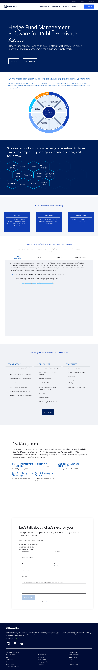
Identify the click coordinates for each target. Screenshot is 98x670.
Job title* (24, 576)
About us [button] (73, 6)
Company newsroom (11, 662)
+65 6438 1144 (23, 550)
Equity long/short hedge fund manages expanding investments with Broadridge (41, 274)
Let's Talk (14, 61)
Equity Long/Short (18, 257)
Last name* (57, 552)
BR (6, 639)
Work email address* (27, 558)
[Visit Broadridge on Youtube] (22, 644)
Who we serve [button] (43, 6)
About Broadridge (11, 655)
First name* (25, 552)
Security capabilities (42, 662)
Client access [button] (75, 1)
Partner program (41, 659)
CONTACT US (48, 412)
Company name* (26, 570)
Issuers (71, 659)
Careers (8, 657)
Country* (56, 564)
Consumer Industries (74, 664)
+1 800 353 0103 (24, 544)
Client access (9, 659)
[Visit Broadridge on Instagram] (15, 644)
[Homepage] (10, 6)
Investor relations (10, 664)
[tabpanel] (49, 459)
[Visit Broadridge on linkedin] (8, 644)
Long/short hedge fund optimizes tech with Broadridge (38, 283)
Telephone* (25, 564)
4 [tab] (55, 490)
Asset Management (74, 655)
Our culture (40, 657)
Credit (39, 257)
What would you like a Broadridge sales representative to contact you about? (42, 582)
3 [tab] (53, 490)
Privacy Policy (46, 601)
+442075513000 (24, 547)
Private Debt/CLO (80, 257)
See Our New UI (30, 61)
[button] (91, 1)
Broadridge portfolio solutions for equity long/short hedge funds (39, 279)
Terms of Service (54, 601)
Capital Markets (73, 657)
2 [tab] (51, 490)
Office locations (41, 655)
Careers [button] (82, 1)
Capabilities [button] (55, 6)
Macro (59, 257)
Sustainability (40, 664)
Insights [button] (65, 6)
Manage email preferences (13, 667)
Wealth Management (74, 662)
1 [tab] (50, 490)
